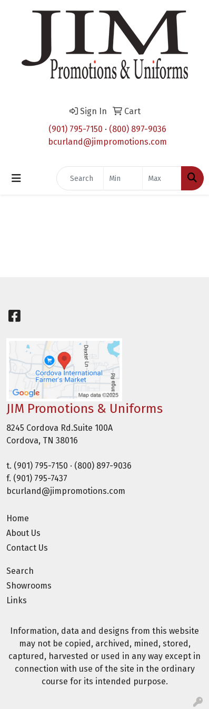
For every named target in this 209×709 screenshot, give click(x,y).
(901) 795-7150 (75, 129)
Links (16, 600)
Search (20, 571)
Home (17, 518)
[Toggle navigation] (16, 178)
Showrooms (29, 586)
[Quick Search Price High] (162, 178)
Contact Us (27, 548)
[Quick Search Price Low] (123, 178)
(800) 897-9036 (137, 129)
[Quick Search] (80, 178)
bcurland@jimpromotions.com (107, 142)
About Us (23, 533)
